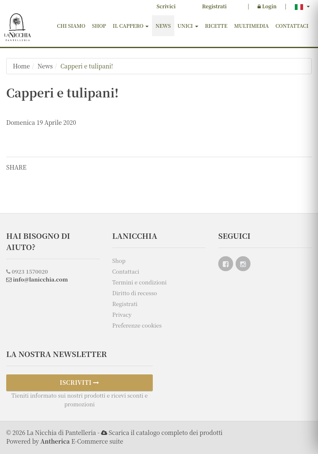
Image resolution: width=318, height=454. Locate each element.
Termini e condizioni (139, 282)
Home (21, 66)
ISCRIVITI (79, 382)
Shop (99, 25)
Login (267, 6)
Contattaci (291, 25)
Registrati (214, 6)
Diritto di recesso (134, 293)
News (163, 25)
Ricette (216, 25)
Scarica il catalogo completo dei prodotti (165, 432)
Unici (188, 25)
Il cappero (131, 25)
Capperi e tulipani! (86, 66)
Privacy (122, 314)
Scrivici (166, 6)
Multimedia (251, 25)
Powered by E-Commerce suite (64, 441)
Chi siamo (71, 25)
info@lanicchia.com (37, 279)
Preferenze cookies (136, 325)
